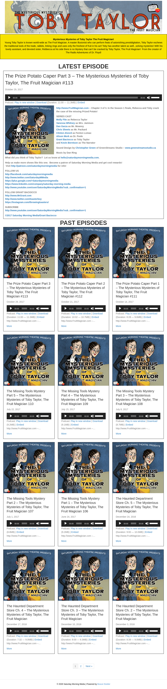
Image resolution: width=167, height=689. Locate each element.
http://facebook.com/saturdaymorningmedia (29, 174)
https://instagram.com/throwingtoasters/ (27, 202)
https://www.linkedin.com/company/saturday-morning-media (38, 184)
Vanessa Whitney (65, 123)
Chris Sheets (63, 129)
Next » (89, 666)
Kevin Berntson (69, 142)
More (9, 325)
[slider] (79, 97)
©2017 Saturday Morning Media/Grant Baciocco (30, 215)
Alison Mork (62, 136)
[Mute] (148, 97)
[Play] (9, 97)
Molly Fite (61, 119)
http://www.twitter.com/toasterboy (23, 199)
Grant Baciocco (64, 139)
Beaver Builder (103, 684)
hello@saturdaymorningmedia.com (80, 157)
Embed (81, 102)
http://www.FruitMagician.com (72, 108)
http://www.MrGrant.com (18, 195)
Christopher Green (86, 148)
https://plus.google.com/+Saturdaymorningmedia (31, 180)
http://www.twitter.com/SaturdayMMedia (26, 177)
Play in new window (24, 102)
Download (41, 102)
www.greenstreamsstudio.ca (140, 148)
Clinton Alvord (64, 133)
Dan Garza (62, 126)
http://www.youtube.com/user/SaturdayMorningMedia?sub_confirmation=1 (45, 187)
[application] (83, 97)
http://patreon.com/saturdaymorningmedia (34, 166)
